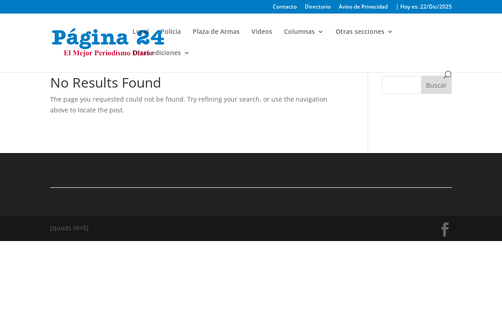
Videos (261, 32)
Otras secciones (360, 32)
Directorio (318, 7)
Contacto (285, 7)
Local (141, 32)
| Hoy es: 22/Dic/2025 (424, 7)
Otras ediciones (157, 53)
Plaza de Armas (216, 32)
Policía (171, 32)
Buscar (436, 85)
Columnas (299, 32)
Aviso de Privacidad (363, 7)
